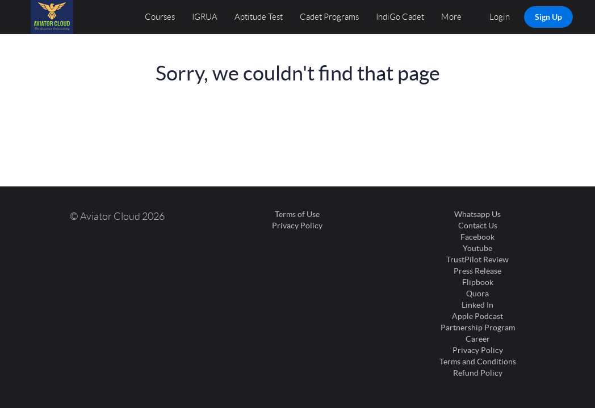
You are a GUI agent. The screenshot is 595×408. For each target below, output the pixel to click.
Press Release (477, 270)
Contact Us (477, 225)
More (452, 17)
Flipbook (477, 282)
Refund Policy (477, 372)
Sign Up (548, 17)
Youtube (477, 248)
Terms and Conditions (477, 361)
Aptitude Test (258, 17)
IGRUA (204, 17)
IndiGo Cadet (400, 17)
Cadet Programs (329, 17)
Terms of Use (297, 214)
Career (478, 338)
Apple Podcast (477, 316)
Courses (160, 17)
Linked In (477, 304)
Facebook (477, 236)
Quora (477, 293)
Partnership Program (478, 327)
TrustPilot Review (477, 259)
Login (499, 17)
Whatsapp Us (477, 214)
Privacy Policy (297, 225)
